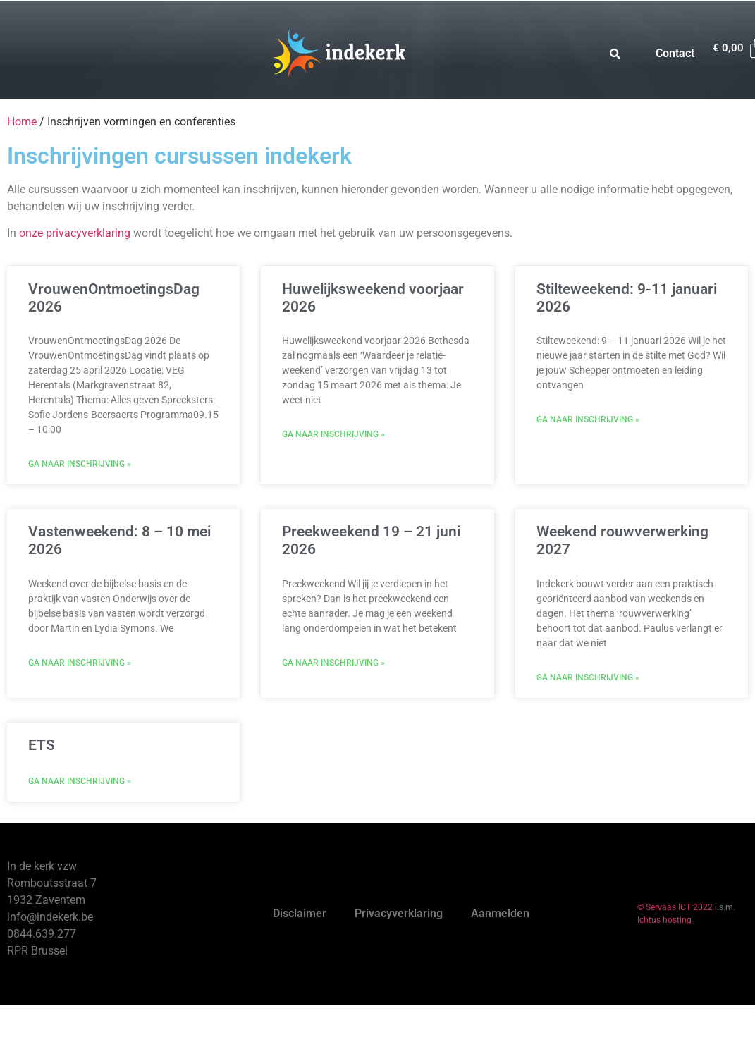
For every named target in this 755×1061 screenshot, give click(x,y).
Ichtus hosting (664, 920)
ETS (41, 745)
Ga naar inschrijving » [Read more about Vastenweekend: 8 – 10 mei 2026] (79, 663)
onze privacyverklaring (74, 233)
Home (22, 121)
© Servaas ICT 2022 (675, 907)
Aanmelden (500, 913)
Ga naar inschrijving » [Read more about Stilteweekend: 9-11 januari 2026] (587, 419)
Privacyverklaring (399, 913)
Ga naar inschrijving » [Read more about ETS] (79, 781)
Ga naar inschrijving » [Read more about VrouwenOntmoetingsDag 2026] (79, 464)
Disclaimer (299, 913)
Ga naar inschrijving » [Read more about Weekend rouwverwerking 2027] (587, 677)
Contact (675, 53)
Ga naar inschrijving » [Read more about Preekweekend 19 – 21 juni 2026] (333, 663)
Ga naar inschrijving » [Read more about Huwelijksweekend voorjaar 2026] (333, 434)
